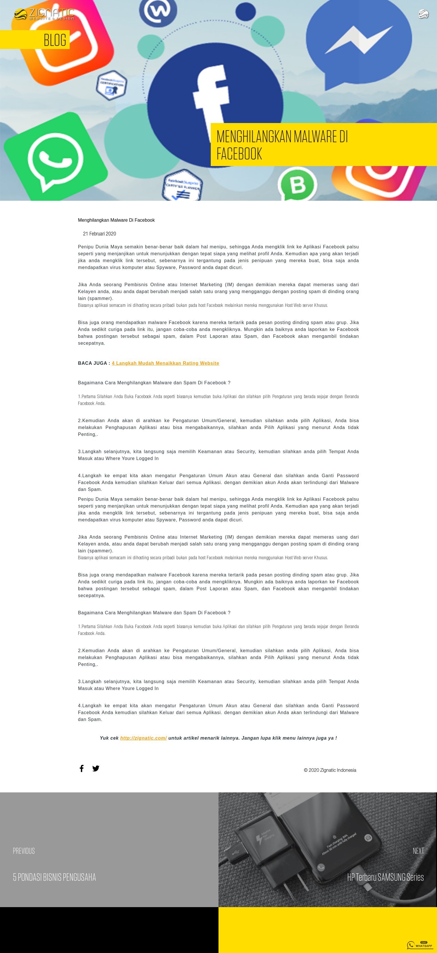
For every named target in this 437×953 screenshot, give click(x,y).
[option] (218, 100)
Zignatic (44, 14)
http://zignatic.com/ (143, 738)
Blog (55, 39)
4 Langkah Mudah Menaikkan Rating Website (165, 363)
